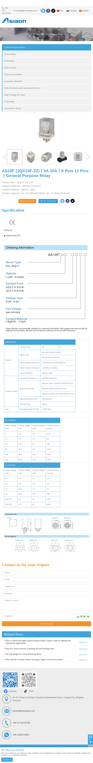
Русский (71, 11)
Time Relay (9, 101)
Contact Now (27, 201)
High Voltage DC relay (14, 95)
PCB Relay (9, 61)
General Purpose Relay (54, 34)
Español (84, 11)
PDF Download (48, 201)
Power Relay (10, 54)
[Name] (46, 572)
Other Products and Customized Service (22, 88)
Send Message (46, 623)
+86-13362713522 (21, 735)
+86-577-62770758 (21, 723)
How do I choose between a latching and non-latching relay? (30, 649)
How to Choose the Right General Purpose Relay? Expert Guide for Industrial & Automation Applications (38, 642)
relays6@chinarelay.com (26, 10)
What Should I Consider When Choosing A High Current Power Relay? (34, 659)
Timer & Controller (13, 74)
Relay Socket (10, 67)
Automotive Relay (12, 108)
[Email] (46, 579)
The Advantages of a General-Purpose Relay (23, 654)
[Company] (46, 593)
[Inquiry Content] (46, 604)
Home (33, 34)
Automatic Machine (13, 81)
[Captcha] (37, 616)
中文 (60, 11)
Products (40, 34)
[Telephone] (46, 586)
